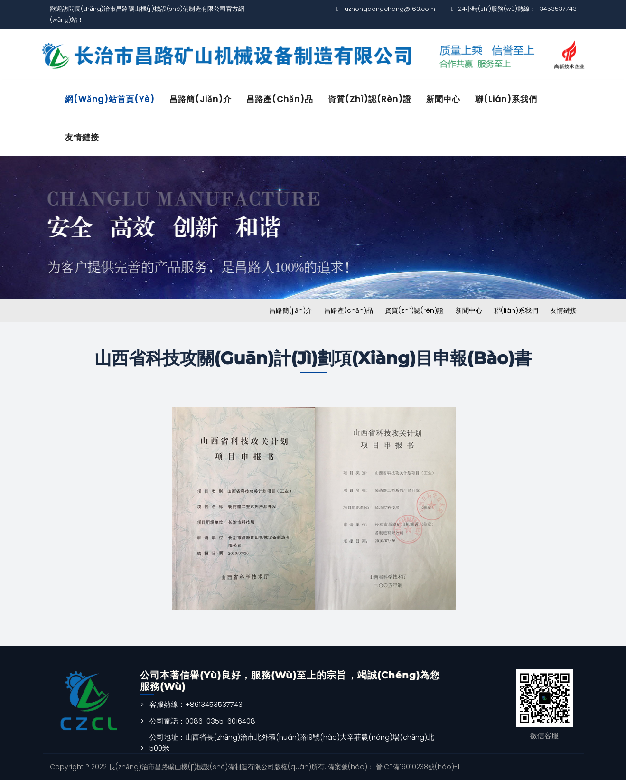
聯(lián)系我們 (506, 99)
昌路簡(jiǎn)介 (200, 99)
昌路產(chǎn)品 (279, 99)
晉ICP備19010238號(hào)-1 (416, 766)
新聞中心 (443, 99)
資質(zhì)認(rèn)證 (369, 99)
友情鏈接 (82, 137)
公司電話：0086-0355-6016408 (202, 721)
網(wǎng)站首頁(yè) (110, 99)
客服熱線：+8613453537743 (196, 704)
